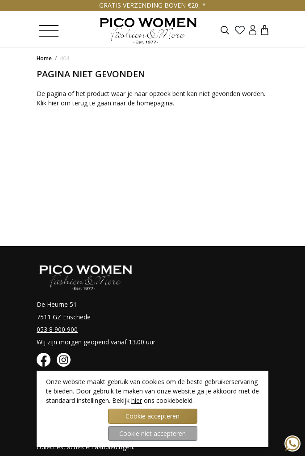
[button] (264, 30)
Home (44, 58)
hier (136, 400)
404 (64, 58)
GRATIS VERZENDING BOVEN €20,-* (152, 5)
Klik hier (48, 103)
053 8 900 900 (57, 329)
